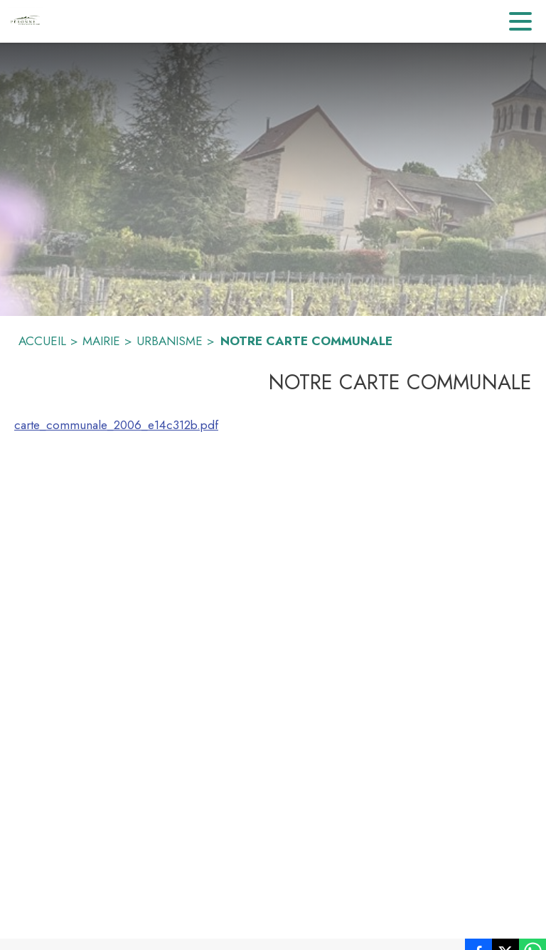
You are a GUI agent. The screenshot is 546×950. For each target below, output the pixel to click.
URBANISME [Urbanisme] (169, 340)
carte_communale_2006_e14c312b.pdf (116, 424)
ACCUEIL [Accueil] (42, 340)
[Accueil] (25, 21)
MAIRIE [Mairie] (101, 340)
